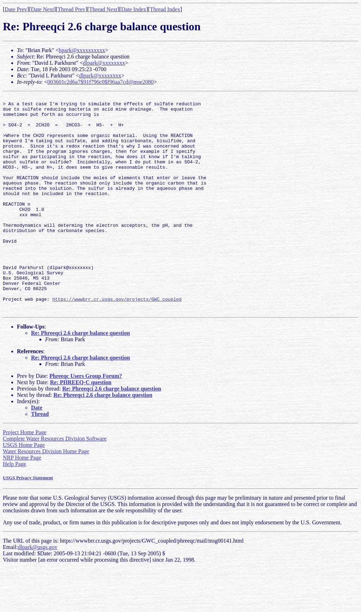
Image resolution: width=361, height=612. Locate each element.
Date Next (42, 9)
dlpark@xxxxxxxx (104, 63)
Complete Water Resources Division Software (54, 482)
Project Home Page (25, 476)
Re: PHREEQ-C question (80, 426)
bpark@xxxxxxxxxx (82, 50)
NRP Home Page (22, 501)
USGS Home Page (24, 488)
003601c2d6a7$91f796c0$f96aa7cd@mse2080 (100, 82)
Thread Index (165, 9)
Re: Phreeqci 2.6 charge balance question (80, 376)
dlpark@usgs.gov (37, 590)
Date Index (133, 9)
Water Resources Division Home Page (46, 495)
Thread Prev (71, 9)
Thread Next (103, 9)
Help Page (14, 507)
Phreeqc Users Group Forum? (85, 419)
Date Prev (16, 9)
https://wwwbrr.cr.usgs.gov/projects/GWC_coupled (117, 340)
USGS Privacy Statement (28, 521)
